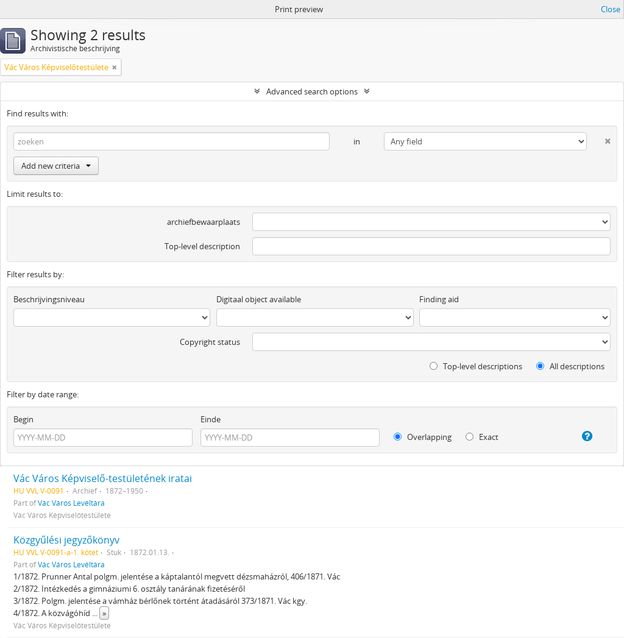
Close (610, 9)
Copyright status (210, 341)
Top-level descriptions (476, 366)
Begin (23, 419)
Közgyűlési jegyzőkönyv (66, 540)
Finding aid (439, 299)
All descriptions (570, 366)
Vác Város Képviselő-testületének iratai (102, 478)
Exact (482, 436)
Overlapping (423, 436)
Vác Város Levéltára (71, 503)
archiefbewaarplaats (203, 221)
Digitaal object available (258, 299)
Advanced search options (312, 91)
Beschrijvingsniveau (49, 299)
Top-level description (202, 246)
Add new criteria (56, 165)
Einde (210, 419)
